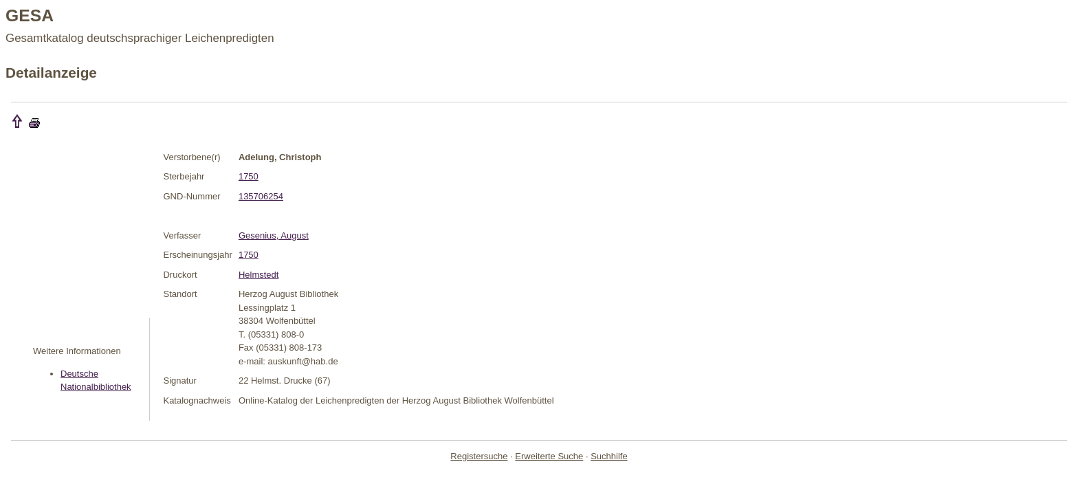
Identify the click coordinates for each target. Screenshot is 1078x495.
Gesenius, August (274, 235)
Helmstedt (259, 275)
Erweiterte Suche (549, 456)
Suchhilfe (609, 456)
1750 (248, 176)
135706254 (261, 196)
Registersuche (478, 456)
